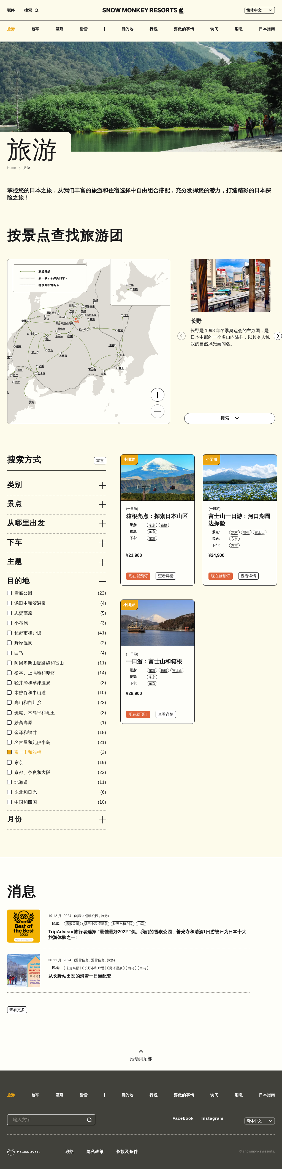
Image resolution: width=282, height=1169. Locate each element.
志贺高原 (60, 613)
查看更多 (17, 1010)
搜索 (230, 418)
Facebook (183, 1118)
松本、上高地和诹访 (60, 672)
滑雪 (84, 29)
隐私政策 (95, 1151)
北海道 (60, 782)
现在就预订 (138, 576)
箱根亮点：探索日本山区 (157, 516)
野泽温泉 (60, 642)
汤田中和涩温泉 (60, 603)
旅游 (11, 29)
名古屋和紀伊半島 (60, 742)
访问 (214, 29)
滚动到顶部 (141, 1055)
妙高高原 (60, 722)
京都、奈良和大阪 (60, 772)
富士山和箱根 (60, 752)
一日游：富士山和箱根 (154, 661)
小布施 (60, 623)
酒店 (60, 29)
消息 (239, 29)
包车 (35, 29)
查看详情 (165, 576)
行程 (154, 29)
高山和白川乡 (60, 702)
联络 (11, 10)
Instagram (212, 1118)
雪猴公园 (60, 593)
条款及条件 (127, 1151)
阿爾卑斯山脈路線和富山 (60, 663)
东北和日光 (60, 792)
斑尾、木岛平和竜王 (60, 712)
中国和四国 (60, 802)
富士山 (260, 532)
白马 (60, 653)
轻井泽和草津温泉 (60, 682)
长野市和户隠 (60, 633)
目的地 (127, 29)
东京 (60, 762)
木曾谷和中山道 (60, 692)
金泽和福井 (60, 732)
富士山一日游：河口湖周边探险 (239, 519)
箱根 (164, 525)
